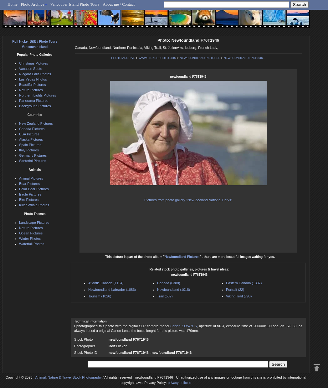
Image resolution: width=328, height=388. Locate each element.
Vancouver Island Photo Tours (75, 4)
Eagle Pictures (30, 194)
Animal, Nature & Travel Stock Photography (68, 377)
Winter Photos (30, 238)
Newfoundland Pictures (182, 257)
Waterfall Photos (31, 244)
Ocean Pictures (31, 233)
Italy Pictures (29, 150)
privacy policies (179, 383)
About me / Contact (119, 4)
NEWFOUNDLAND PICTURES (200, 58)
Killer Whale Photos (34, 205)
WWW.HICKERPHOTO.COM (158, 58)
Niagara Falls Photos (35, 74)
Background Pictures (35, 106)
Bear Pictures (29, 184)
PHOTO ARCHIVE (123, 58)
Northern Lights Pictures (37, 95)
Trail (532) (165, 296)
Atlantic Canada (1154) (106, 283)
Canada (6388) (168, 283)
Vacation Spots (30, 69)
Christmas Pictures (33, 63)
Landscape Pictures (34, 222)
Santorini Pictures (32, 161)
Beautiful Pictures (32, 85)
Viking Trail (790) (239, 296)
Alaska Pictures (31, 139)
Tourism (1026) (99, 296)
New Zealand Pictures (36, 123)
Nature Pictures (31, 90)
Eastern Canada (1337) (244, 283)
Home (13, 4)
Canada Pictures (31, 129)
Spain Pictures (30, 145)
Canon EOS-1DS (183, 326)
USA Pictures (29, 134)
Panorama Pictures (34, 100)
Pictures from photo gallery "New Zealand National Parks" (188, 200)
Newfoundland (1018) (173, 289)
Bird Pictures (28, 200)
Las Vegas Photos (33, 79)
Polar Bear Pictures (34, 189)
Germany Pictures (33, 155)
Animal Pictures (31, 178)
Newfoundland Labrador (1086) (112, 289)
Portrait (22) (235, 289)
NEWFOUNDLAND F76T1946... (244, 58)
